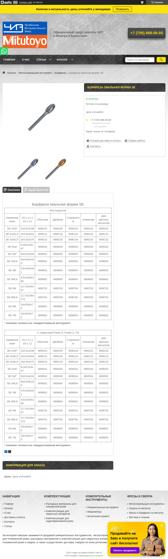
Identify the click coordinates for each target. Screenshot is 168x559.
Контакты (9, 521)
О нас (26, 59)
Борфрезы (60, 72)
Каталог (62, 59)
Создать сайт (25, 2)
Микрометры (94, 511)
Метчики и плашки (139, 517)
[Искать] (161, 59)
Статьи (41, 59)
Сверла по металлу (140, 508)
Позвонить (122, 9)
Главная (9, 59)
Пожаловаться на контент (91, 556)
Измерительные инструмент (103, 507)
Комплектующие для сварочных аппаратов (58, 512)
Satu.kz (98, 552)
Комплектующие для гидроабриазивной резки (59, 519)
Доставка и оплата (14, 517)
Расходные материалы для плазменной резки (61, 505)
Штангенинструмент (98, 516)
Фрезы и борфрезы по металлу (146, 512)
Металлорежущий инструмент (35, 72)
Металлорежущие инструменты (146, 503)
